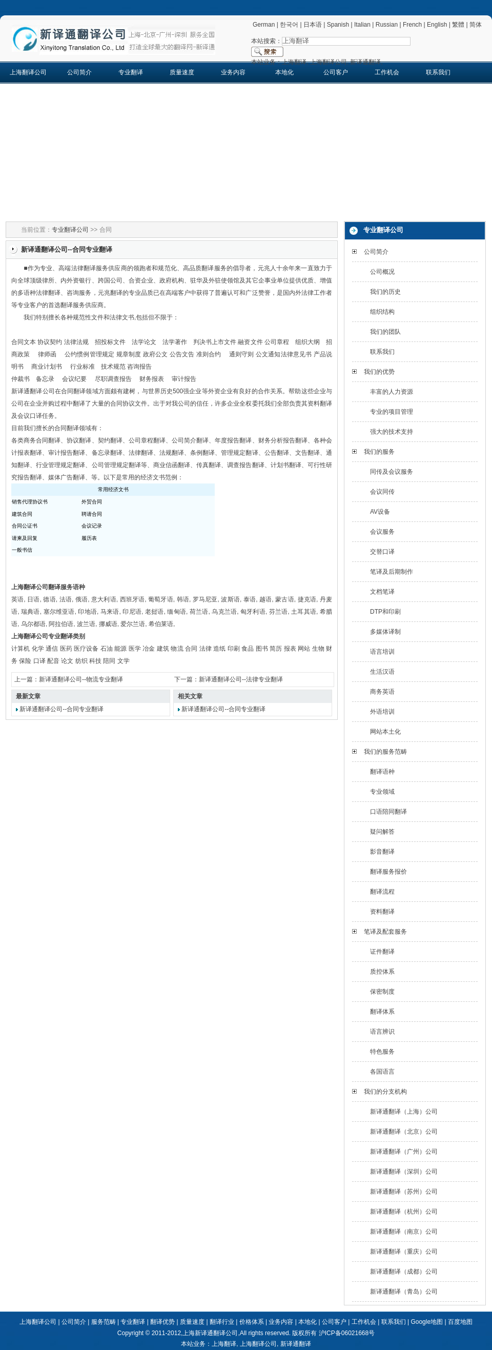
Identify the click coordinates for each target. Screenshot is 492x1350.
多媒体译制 (385, 631)
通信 (52, 648)
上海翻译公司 (28, 72)
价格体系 (251, 1321)
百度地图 (460, 1321)
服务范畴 (103, 1321)
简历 (276, 648)
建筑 (163, 648)
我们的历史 (385, 291)
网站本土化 (385, 731)
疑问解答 (382, 831)
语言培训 (382, 651)
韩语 (183, 599)
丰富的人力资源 (391, 391)
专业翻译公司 (70, 229)
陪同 (109, 660)
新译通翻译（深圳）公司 (404, 1171)
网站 (304, 648)
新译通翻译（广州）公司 (404, 1151)
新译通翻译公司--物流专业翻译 (81, 679)
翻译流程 (382, 891)
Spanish (338, 24)
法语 (65, 599)
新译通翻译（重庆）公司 (404, 1251)
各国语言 (382, 1071)
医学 (135, 648)
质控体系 (382, 971)
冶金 (148, 648)
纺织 (81, 660)
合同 (191, 648)
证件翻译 (382, 951)
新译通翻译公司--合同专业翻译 (61, 709)
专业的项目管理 (391, 411)
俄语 (81, 599)
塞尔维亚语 (59, 611)
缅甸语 (176, 611)
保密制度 (382, 991)
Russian (387, 24)
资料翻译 (382, 911)
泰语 (249, 599)
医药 (66, 648)
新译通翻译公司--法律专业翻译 (241, 679)
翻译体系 (382, 1011)
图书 (262, 648)
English (437, 24)
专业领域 (382, 791)
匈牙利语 (252, 611)
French (412, 24)
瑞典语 (30, 611)
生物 (318, 648)
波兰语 (86, 624)
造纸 (219, 648)
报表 (290, 648)
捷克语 (307, 599)
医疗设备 (86, 648)
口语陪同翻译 (388, 811)
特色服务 (382, 1051)
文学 (123, 660)
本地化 (284, 72)
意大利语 (103, 599)
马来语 (109, 611)
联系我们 (438, 72)
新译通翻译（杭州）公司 (404, 1211)
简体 (475, 24)
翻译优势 (162, 1321)
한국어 (289, 24)
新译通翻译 (295, 1343)
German (264, 24)
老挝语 (154, 611)
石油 (106, 648)
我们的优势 (379, 371)
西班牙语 (132, 599)
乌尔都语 (33, 624)
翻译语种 (382, 771)
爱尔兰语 (132, 624)
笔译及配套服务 (385, 931)
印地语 (87, 611)
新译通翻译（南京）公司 (404, 1231)
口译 (39, 660)
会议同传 (382, 491)
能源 (120, 648)
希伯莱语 (161, 624)
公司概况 (382, 271)
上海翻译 (224, 1343)
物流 (177, 648)
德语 (49, 599)
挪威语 (108, 624)
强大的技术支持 (391, 431)
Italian (362, 24)
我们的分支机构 (385, 1091)
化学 (38, 648)
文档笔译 (382, 591)
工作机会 (387, 72)
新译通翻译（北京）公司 (404, 1131)
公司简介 (79, 72)
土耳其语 (303, 611)
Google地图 (427, 1321)
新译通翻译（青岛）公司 (404, 1291)
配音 (53, 660)
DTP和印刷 (385, 611)
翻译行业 (222, 1321)
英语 (17, 599)
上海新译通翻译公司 (210, 1333)
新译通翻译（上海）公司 (404, 1111)
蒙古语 (284, 599)
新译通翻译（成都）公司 (404, 1271)
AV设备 (380, 511)
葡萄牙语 (160, 599)
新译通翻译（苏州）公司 (404, 1191)
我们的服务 (379, 451)
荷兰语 (199, 611)
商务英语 (382, 691)
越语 (265, 599)
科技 (95, 660)
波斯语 (230, 599)
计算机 (20, 648)
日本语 (312, 24)
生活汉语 (382, 671)
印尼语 (131, 611)
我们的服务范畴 (385, 751)
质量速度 (182, 72)
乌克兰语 (224, 611)
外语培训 (382, 711)
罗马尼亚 (205, 599)
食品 (247, 648)
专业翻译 (130, 72)
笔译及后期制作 (391, 571)
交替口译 (382, 551)
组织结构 (382, 311)
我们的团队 (385, 331)
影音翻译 (382, 851)
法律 (205, 648)
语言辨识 (382, 1031)
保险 (25, 660)
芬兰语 (278, 611)
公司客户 (335, 72)
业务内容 (233, 72)
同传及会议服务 (391, 471)
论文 (67, 660)
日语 (33, 599)
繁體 (458, 24)
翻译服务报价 (388, 871)
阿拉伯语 (61, 624)
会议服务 (382, 531)
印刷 (234, 648)
